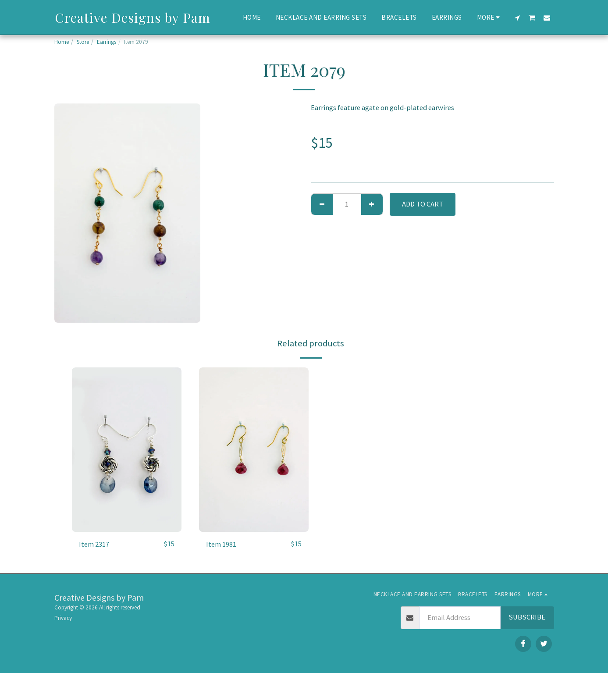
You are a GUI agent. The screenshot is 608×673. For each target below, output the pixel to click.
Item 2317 (94, 543)
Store (83, 42)
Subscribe (526, 617)
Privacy (63, 618)
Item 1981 (221, 543)
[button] (517, 17)
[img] (126, 449)
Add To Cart (422, 204)
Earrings (106, 42)
